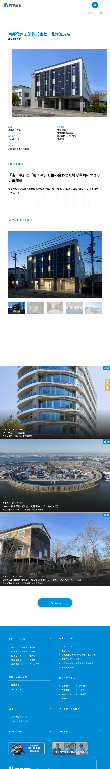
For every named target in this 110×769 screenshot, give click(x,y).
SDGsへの (20, 719)
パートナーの (69, 706)
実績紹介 (15, 685)
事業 (68, 667)
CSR (11, 706)
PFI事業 (82, 693)
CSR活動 (19, 715)
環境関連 (66, 689)
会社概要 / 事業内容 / (79, 654)
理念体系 (66, 650)
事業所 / (72, 659)
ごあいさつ (67, 646)
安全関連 (83, 685)
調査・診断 (67, 693)
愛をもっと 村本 (17, 638)
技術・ (67, 676)
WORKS (90, 13)
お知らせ (63, 728)
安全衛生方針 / (78, 663)
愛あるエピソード (23, 646)
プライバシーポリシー (45, 766)
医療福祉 (66, 697)
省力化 (82, 689)
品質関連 (66, 685)
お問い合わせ (15, 728)
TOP (83, 13)
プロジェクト (17, 689)
